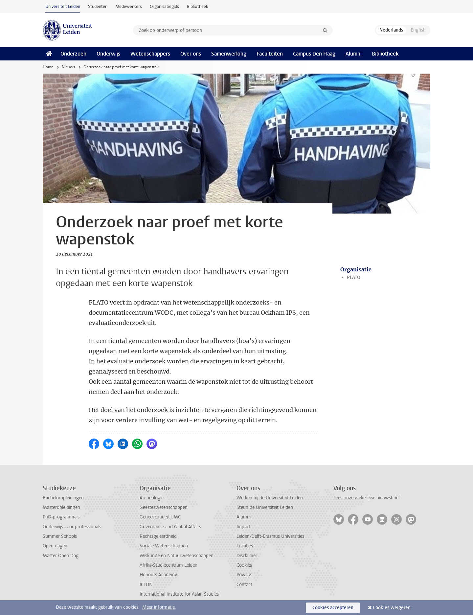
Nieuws (68, 67)
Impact (243, 527)
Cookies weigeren (392, 607)
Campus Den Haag (314, 53)
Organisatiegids (164, 6)
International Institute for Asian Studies (179, 594)
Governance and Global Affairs (170, 527)
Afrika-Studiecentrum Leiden (168, 565)
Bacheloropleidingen (63, 498)
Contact (244, 584)
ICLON (146, 584)
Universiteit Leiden (62, 6)
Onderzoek (73, 53)
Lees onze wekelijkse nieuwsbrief (366, 498)
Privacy (243, 575)
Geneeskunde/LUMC (160, 517)
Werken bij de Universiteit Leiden (269, 498)
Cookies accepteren (332, 607)
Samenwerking (228, 53)
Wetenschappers (150, 53)
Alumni (354, 53)
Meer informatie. (159, 607)
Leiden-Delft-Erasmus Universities (270, 536)
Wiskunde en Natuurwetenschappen (177, 556)
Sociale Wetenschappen (164, 546)
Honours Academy (158, 575)
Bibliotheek (197, 6)
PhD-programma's (61, 517)
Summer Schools (60, 536)
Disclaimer (246, 556)
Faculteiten (270, 53)
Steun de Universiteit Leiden (264, 507)
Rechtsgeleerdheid (158, 536)
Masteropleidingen (61, 507)
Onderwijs (108, 53)
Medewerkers (128, 6)
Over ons (190, 53)
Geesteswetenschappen (164, 507)
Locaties (244, 546)
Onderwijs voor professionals (72, 527)
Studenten (97, 6)
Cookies (244, 565)
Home (48, 67)
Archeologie (152, 498)
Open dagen (55, 546)
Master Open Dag (61, 556)
